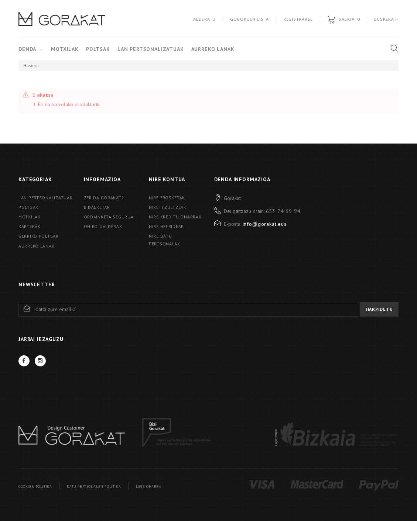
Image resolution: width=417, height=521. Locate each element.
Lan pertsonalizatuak (150, 49)
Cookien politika (35, 486)
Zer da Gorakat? (104, 197)
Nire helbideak (166, 226)
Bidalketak (97, 207)
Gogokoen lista (249, 19)
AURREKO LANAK (36, 246)
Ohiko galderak (103, 226)
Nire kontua (167, 179)
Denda (27, 49)
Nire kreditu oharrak (175, 217)
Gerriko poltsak (38, 236)
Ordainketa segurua (109, 217)
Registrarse (298, 19)
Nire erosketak (167, 197)
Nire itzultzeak (168, 207)
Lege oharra (148, 486)
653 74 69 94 (283, 211)
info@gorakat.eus (265, 224)
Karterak (29, 226)
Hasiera (31, 65)
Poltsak (98, 49)
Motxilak (65, 49)
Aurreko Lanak (213, 49)
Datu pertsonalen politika (94, 486)
